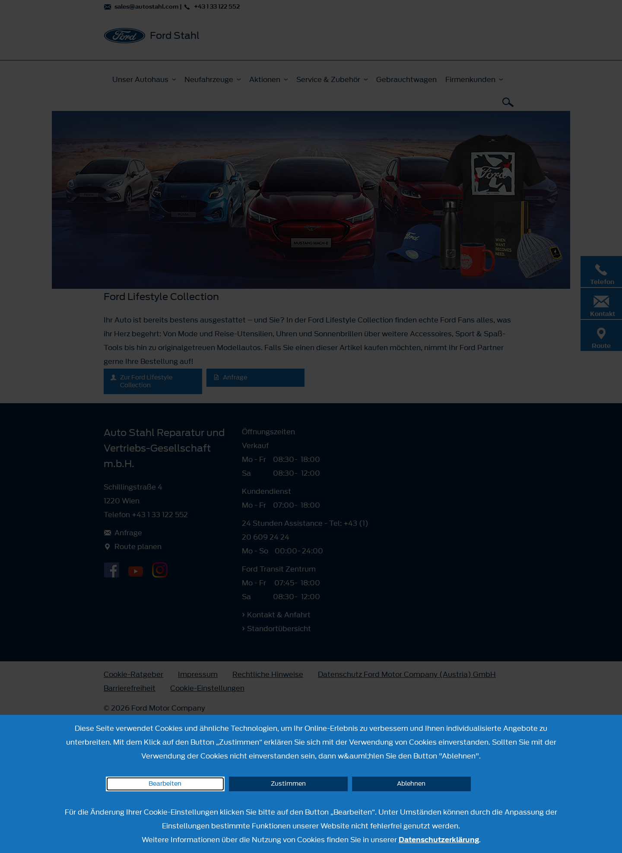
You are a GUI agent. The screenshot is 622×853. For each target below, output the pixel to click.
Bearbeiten (165, 783)
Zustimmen (288, 783)
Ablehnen (411, 783)
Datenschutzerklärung (439, 839)
